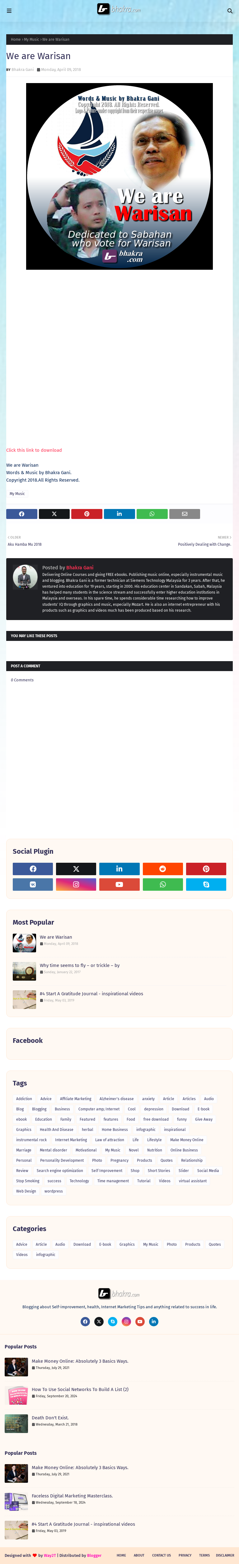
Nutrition (154, 1150)
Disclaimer (225, 1555)
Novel (134, 1150)
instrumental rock (31, 1140)
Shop (135, 1171)
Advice (46, 1099)
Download (180, 1109)
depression (153, 1109)
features (111, 1119)
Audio (209, 1099)
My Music (31, 39)
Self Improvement (106, 1171)
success (54, 1181)
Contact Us (161, 1555)
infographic (146, 1129)
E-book (203, 1109)
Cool (132, 1109)
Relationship (192, 1160)
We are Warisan (56, 937)
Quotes (167, 1160)
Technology (79, 1181)
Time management (113, 1181)
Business (62, 1109)
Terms (204, 1555)
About (139, 1555)
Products (144, 1160)
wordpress (54, 1191)
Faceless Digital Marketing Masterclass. (72, 1496)
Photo (97, 1160)
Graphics (23, 1129)
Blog (20, 1109)
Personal (24, 1160)
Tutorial (144, 1181)
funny (182, 1119)
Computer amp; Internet (99, 1109)
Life (136, 1140)
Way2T (50, 1555)
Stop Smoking (27, 1181)
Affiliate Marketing (75, 1099)
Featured (87, 1119)
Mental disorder (53, 1150)
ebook (21, 1119)
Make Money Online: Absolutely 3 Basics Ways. (80, 1361)
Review (22, 1171)
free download (156, 1119)
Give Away (204, 1119)
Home (16, 39)
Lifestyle (154, 1140)
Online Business (184, 1150)
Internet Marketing (71, 1140)
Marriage (23, 1150)
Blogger (94, 1555)
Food (131, 1119)
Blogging (39, 1109)
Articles (189, 1099)
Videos (165, 1181)
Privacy (185, 1555)
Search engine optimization (60, 1171)
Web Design (26, 1191)
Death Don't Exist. (50, 1418)
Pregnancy (119, 1160)
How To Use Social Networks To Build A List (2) (80, 1389)
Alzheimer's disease (117, 1099)
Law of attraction (109, 1140)
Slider (184, 1171)
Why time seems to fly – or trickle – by (80, 965)
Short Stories (159, 1171)
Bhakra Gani (23, 69)
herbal (87, 1129)
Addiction (24, 1099)
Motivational (86, 1150)
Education (43, 1119)
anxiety (148, 1099)
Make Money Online (187, 1140)
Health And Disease (56, 1129)
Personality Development (62, 1160)
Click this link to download (34, 450)
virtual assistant (193, 1181)
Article (168, 1099)
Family (65, 1119)
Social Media (208, 1171)
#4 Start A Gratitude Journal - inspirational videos (91, 994)
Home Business (115, 1129)
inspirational (175, 1129)
